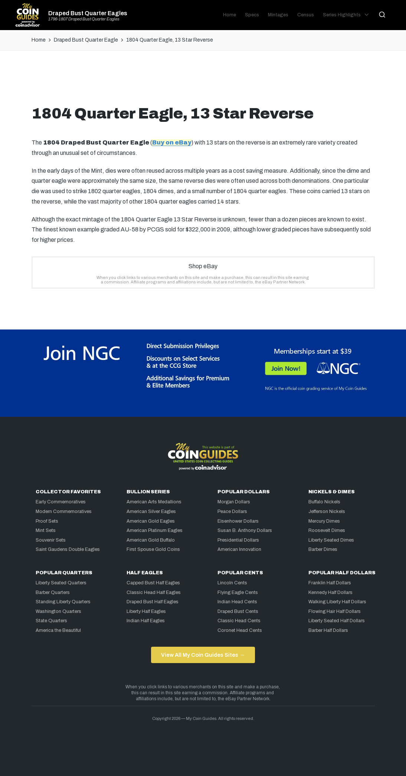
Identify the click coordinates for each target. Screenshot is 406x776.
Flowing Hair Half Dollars (334, 611)
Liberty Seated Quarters (61, 582)
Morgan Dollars (233, 501)
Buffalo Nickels (324, 501)
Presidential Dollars (238, 540)
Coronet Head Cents (239, 630)
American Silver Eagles (151, 511)
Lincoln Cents (232, 582)
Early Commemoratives (61, 501)
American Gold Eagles (151, 521)
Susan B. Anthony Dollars (244, 530)
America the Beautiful (58, 630)
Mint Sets (46, 530)
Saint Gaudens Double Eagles (68, 549)
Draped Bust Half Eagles (153, 601)
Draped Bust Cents (237, 611)
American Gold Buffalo (151, 540)
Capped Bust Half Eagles (153, 582)
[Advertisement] (203, 80)
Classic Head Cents (239, 620)
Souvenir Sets (51, 540)
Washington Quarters (58, 611)
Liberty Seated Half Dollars (336, 620)
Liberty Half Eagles (146, 611)
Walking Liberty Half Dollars (337, 601)
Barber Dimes (322, 549)
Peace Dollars (232, 511)
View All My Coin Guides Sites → (203, 655)
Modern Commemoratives (64, 511)
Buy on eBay (171, 142)
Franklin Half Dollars (329, 582)
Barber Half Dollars (328, 630)
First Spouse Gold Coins (153, 549)
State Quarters (51, 620)
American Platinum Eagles (155, 530)
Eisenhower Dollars (238, 521)
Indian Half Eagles (146, 620)
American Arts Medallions (154, 501)
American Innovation (239, 549)
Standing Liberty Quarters (63, 601)
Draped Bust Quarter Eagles (87, 13)
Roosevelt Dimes (326, 530)
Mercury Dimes (324, 521)
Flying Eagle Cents (237, 592)
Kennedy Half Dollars (330, 592)
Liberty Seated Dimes (331, 540)
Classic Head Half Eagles (154, 592)
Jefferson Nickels (326, 511)
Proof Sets (47, 521)
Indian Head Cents (237, 601)
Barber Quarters (53, 592)
